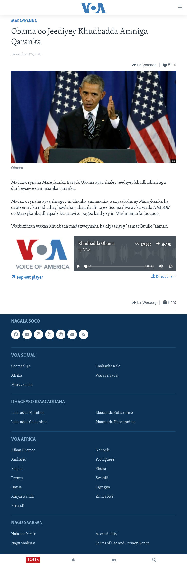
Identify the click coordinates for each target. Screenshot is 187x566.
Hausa (16, 487)
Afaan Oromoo (23, 450)
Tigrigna (103, 487)
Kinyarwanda (22, 497)
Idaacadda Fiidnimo (27, 413)
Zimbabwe (104, 497)
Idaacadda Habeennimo (115, 422)
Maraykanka (24, 21)
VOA (87, 250)
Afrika (16, 376)
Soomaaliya (20, 366)
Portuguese (105, 459)
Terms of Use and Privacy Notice (123, 543)
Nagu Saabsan (23, 543)
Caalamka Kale (108, 366)
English (17, 469)
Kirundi (17, 506)
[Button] (144, 65)
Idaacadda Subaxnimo (114, 413)
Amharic (18, 459)
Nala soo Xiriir (23, 534)
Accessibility (106, 534)
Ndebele (103, 450)
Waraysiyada (107, 376)
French (17, 478)
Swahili (102, 478)
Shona (101, 469)
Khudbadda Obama (96, 243)
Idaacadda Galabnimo (29, 422)
